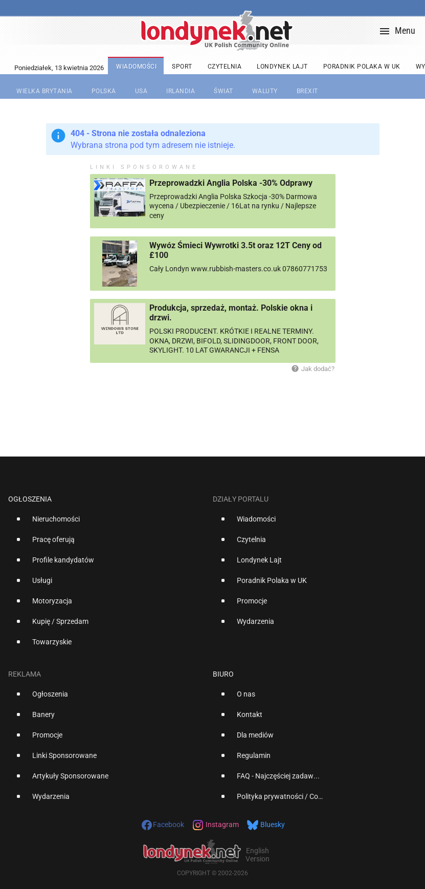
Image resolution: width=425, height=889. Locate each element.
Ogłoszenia (30, 499)
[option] (106, 523)
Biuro (223, 674)
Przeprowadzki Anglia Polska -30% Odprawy (230, 183)
